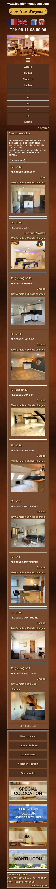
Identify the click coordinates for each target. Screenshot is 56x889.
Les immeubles (28, 754)
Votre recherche (28, 736)
